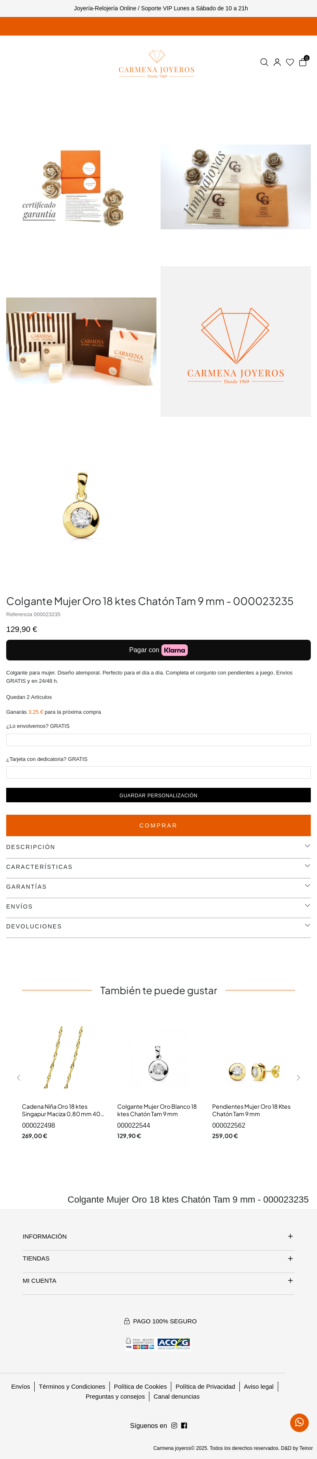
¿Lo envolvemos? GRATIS (38, 726)
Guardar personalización (159, 796)
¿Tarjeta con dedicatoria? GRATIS (47, 759)
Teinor (306, 1448)
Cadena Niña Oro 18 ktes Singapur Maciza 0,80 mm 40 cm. (61, 1113)
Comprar (159, 825)
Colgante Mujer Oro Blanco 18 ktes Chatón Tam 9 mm (157, 1110)
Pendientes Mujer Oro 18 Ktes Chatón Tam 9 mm (251, 1110)
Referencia (19, 614)
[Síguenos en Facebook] (174, 1426)
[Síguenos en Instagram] (184, 1426)
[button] (18, 1077)
